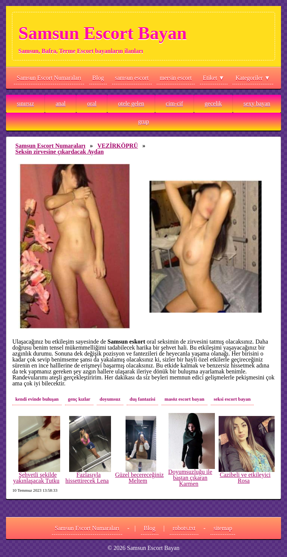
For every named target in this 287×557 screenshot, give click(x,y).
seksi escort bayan (232, 399)
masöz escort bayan (184, 399)
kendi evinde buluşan (37, 399)
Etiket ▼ (214, 78)
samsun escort (132, 78)
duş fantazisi (142, 399)
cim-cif (174, 103)
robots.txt (184, 528)
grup (143, 121)
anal (61, 103)
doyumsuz (110, 399)
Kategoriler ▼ (252, 78)
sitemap (222, 528)
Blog (98, 78)
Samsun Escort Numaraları (49, 78)
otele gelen (131, 103)
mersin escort (176, 78)
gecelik (213, 103)
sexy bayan (257, 103)
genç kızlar (79, 399)
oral (91, 103)
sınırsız (25, 103)
